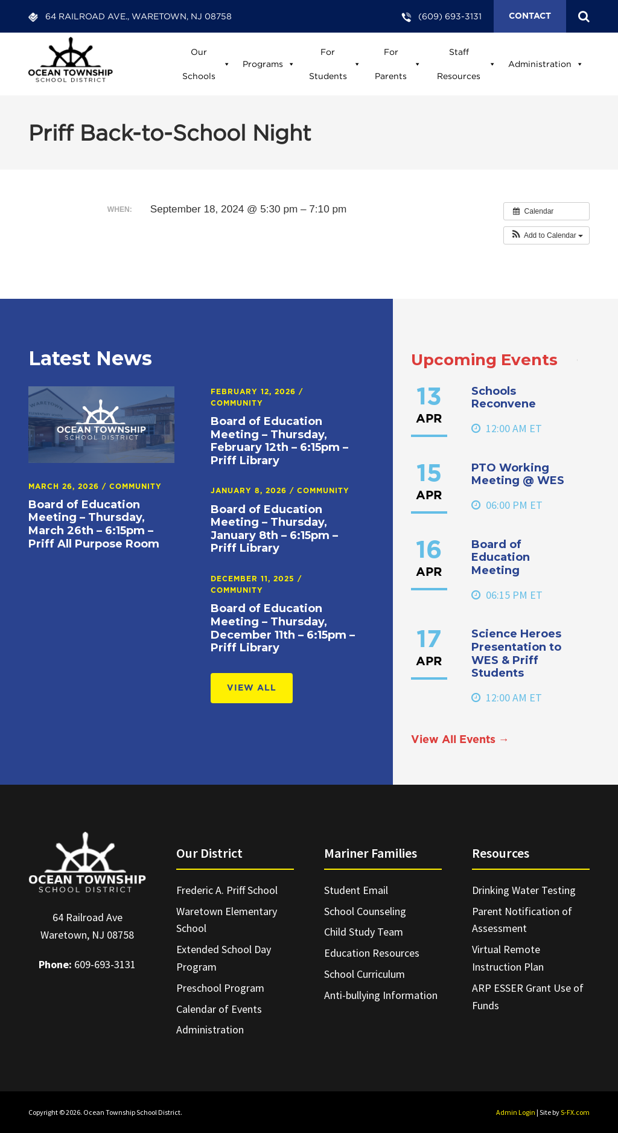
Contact (530, 16)
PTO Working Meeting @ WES (517, 474)
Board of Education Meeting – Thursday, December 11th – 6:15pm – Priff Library (283, 628)
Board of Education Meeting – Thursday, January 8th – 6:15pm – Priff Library (274, 529)
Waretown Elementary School (226, 920)
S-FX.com (575, 1112)
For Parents (398, 63)
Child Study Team (363, 932)
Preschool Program (220, 988)
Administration (546, 64)
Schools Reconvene (503, 398)
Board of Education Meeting (500, 557)
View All (251, 688)
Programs (269, 64)
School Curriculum (364, 974)
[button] (546, 235)
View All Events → (460, 740)
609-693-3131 (105, 964)
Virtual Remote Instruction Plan (508, 958)
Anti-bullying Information (381, 995)
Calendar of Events (219, 1009)
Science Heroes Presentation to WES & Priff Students (516, 653)
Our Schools (206, 63)
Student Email (356, 890)
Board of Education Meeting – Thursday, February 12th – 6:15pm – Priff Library (279, 441)
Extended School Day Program (223, 958)
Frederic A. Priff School (227, 890)
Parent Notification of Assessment (522, 920)
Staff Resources (466, 63)
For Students (335, 63)
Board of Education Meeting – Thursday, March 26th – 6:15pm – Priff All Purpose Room (93, 524)
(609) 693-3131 (450, 16)
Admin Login (515, 1112)
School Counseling (365, 911)
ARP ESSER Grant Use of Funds (528, 996)
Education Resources (371, 953)
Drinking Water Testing (524, 890)
